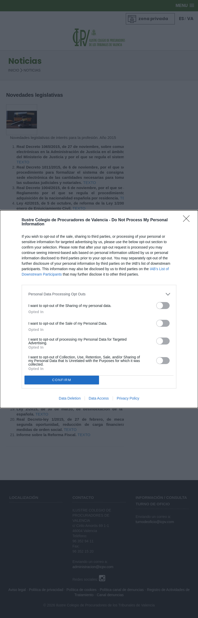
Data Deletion (70, 398)
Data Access (99, 398)
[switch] (163, 305)
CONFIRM (61, 380)
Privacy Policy (128, 398)
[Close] (188, 220)
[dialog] (99, 309)
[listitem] (99, 294)
